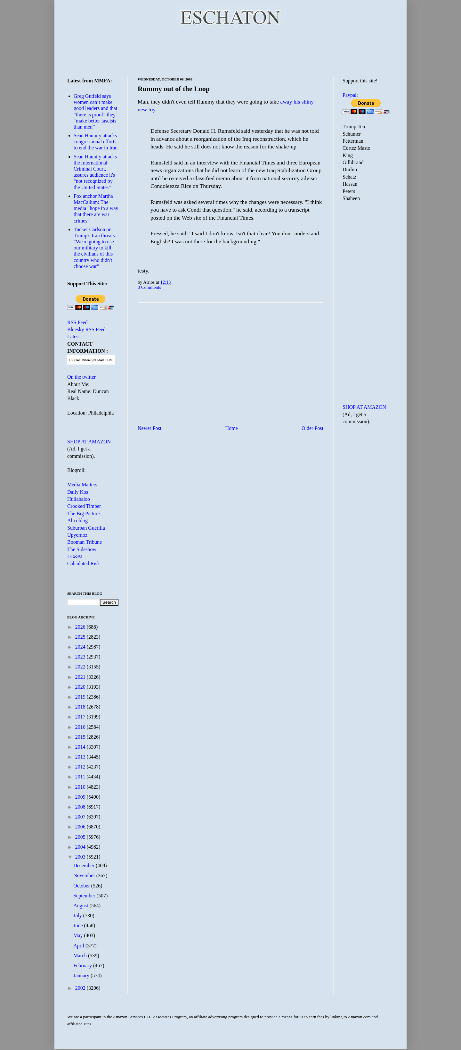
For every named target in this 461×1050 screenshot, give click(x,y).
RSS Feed (77, 322)
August (81, 905)
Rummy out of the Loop (174, 89)
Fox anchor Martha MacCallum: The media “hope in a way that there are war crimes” (96, 208)
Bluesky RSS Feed (86, 329)
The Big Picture (83, 513)
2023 (81, 656)
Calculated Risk (83, 563)
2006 (81, 826)
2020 (81, 687)
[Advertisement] (230, 51)
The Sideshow (81, 549)
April (79, 945)
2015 (81, 737)
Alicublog (77, 520)
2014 (81, 747)
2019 (81, 697)
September (84, 895)
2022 (81, 666)
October (82, 885)
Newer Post (149, 428)
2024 (81, 647)
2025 (81, 637)
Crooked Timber (84, 506)
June (78, 925)
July (78, 915)
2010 (81, 787)
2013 (81, 757)
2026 (81, 627)
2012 (81, 766)
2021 (81, 677)
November (84, 875)
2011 (80, 776)
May (78, 935)
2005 (81, 837)
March (80, 955)
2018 (81, 707)
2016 (81, 727)
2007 (81, 816)
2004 (81, 847)
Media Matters (82, 484)
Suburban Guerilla (86, 528)
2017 (81, 716)
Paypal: (350, 95)
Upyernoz (77, 535)
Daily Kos (77, 492)
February (83, 965)
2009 (81, 797)
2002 (81, 988)
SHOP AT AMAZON (89, 441)
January (82, 975)
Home (231, 428)
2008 (81, 807)
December (84, 865)
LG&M (75, 556)
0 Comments (149, 287)
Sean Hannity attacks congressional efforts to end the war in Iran (95, 141)
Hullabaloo (78, 499)
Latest (73, 336)
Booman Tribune (84, 542)
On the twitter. (82, 377)
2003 (81, 857)
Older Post (312, 428)
